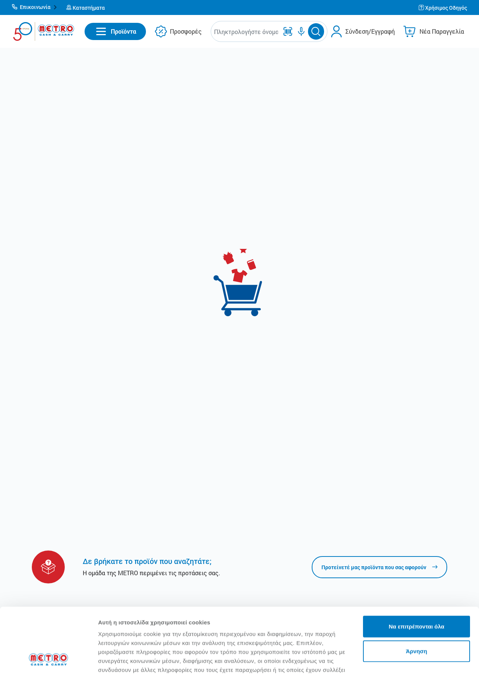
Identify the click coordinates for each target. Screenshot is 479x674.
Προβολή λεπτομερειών (130, 659)
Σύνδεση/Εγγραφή (370, 31)
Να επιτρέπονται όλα (417, 565)
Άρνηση (416, 590)
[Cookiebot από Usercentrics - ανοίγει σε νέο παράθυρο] (48, 659)
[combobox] (246, 32)
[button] (34, 7)
